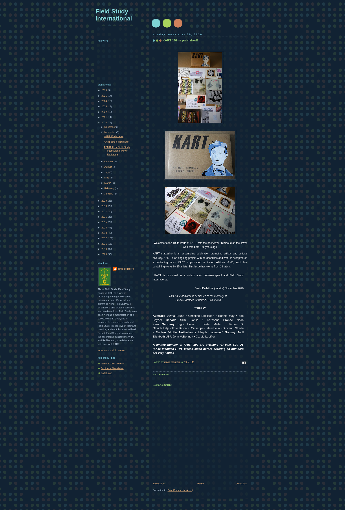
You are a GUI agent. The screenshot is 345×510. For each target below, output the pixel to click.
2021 (104, 117)
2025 (104, 96)
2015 (104, 222)
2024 (104, 101)
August (108, 166)
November (110, 132)
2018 (104, 206)
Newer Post (159, 483)
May (107, 177)
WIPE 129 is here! (113, 136)
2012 (104, 238)
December (110, 127)
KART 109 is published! (116, 142)
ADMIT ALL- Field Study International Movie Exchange (117, 151)
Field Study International (113, 15)
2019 (104, 200)
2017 (104, 211)
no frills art (106, 373)
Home (200, 483)
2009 (104, 254)
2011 (104, 243)
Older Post (241, 483)
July (106, 172)
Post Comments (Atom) (180, 490)
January (109, 193)
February (109, 188)
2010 (104, 249)
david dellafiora (125, 268)
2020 (104, 122)
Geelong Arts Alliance (112, 363)
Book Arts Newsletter (112, 368)
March (108, 183)
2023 (104, 106)
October (109, 161)
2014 (104, 227)
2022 (104, 112)
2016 (104, 216)
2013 (104, 233)
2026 (104, 90)
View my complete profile (111, 350)
